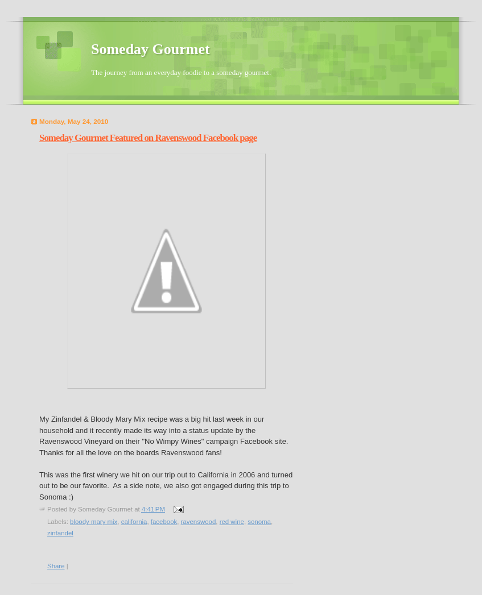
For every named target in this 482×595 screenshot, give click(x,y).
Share (56, 566)
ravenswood (198, 521)
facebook (164, 521)
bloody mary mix (93, 521)
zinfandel (60, 533)
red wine (232, 521)
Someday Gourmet (150, 49)
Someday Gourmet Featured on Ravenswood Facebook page (148, 137)
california (134, 521)
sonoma (259, 521)
